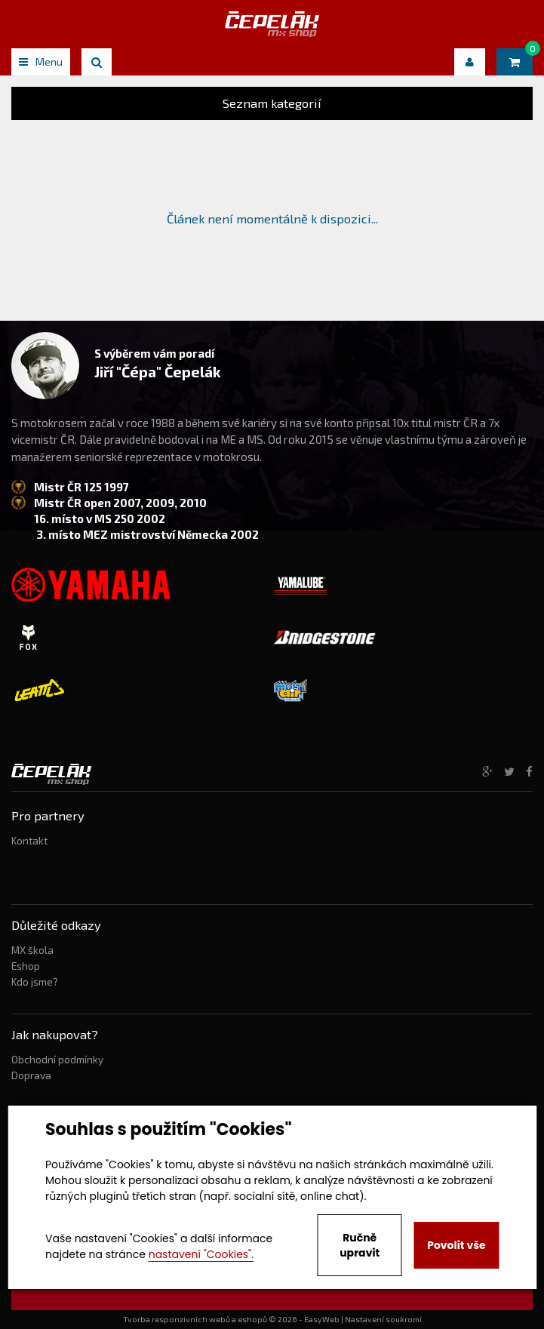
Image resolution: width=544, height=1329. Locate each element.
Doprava (31, 1075)
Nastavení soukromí (383, 1319)
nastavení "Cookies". (201, 1254)
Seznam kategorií (272, 103)
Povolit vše (456, 1245)
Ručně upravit (360, 1245)
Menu (41, 61)
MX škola (32, 950)
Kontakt (29, 841)
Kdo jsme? (34, 982)
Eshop (25, 966)
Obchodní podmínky (57, 1060)
